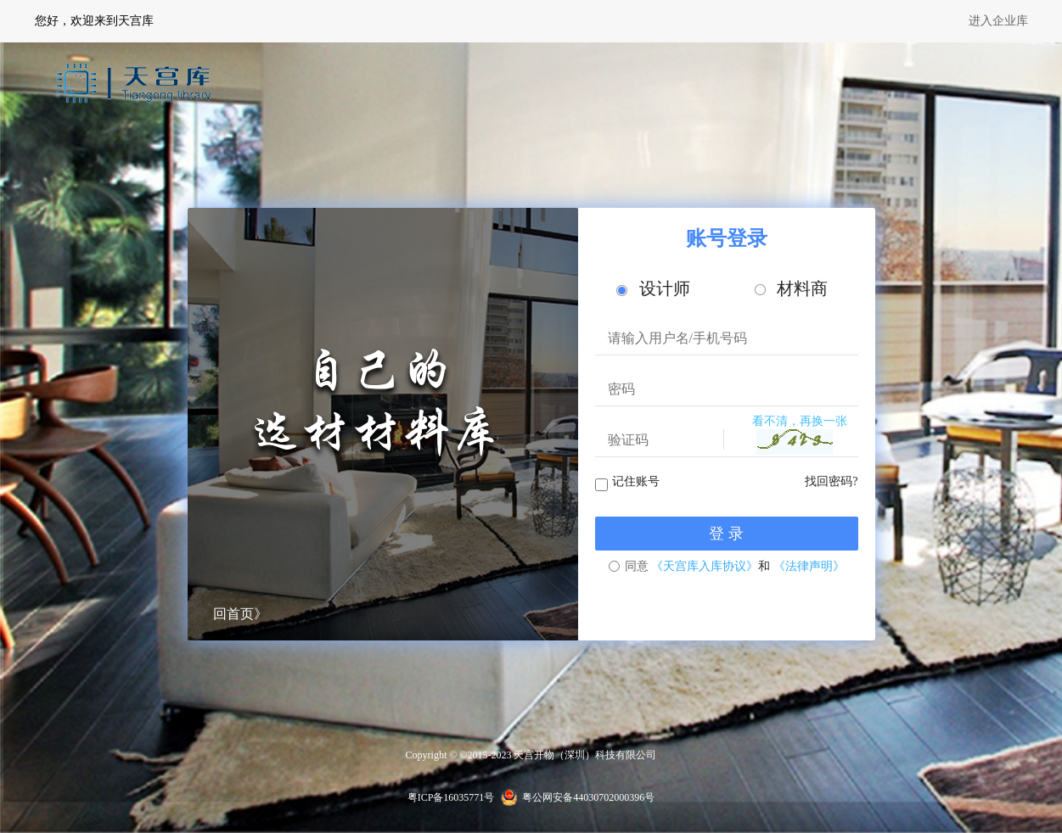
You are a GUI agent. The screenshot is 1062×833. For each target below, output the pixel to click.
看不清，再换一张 (799, 421)
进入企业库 (998, 20)
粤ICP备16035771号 (451, 797)
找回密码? (831, 481)
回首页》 (240, 614)
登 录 (726, 533)
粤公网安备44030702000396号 (588, 797)
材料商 (791, 288)
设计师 (653, 288)
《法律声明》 (809, 566)
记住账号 (636, 481)
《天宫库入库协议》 (704, 566)
